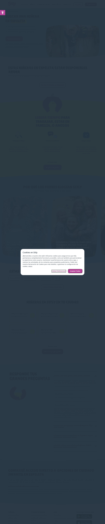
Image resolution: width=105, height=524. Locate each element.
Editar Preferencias (58, 271)
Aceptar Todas (75, 271)
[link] (2, 12)
